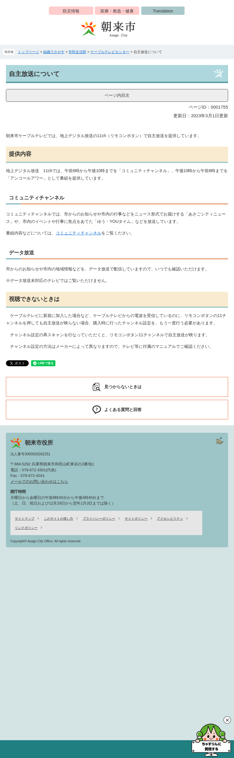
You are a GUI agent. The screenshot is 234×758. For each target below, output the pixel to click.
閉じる (227, 720)
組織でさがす (54, 52)
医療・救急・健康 (117, 11)
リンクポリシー (26, 527)
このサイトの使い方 (58, 518)
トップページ (28, 52)
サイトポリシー (136, 518)
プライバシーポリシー (99, 518)
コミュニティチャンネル (78, 233)
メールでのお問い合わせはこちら (39, 481)
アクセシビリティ (170, 518)
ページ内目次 (117, 95)
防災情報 (71, 11)
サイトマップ (24, 518)
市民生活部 (77, 52)
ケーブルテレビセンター (109, 52)
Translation (163, 11)
